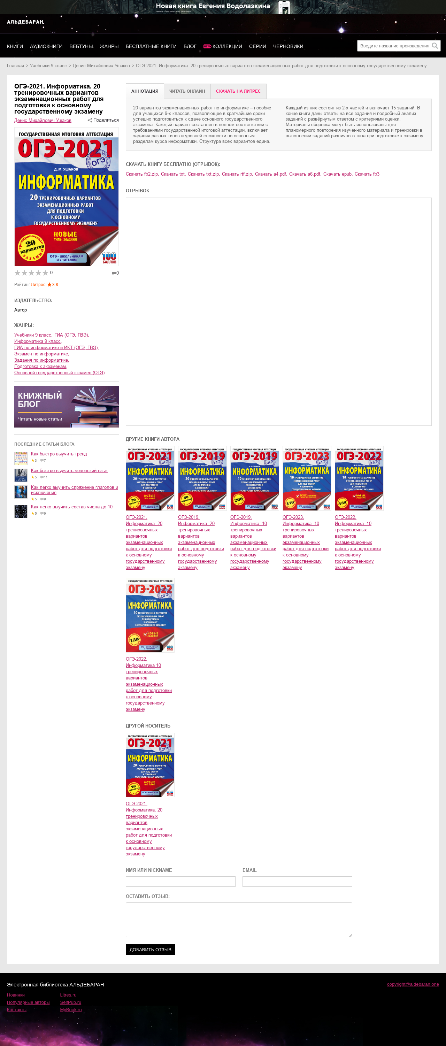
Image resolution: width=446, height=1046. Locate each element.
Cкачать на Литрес (238, 91)
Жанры (109, 46)
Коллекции (227, 46)
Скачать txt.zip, (204, 174)
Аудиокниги (46, 46)
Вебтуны (81, 46)
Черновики (288, 46)
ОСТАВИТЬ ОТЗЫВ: (148, 896)
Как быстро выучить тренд (59, 453)
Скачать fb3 (367, 174)
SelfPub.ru (71, 1002)
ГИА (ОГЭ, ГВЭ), (71, 335)
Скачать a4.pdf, (271, 174)
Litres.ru (68, 995)
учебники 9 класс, (33, 335)
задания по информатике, (41, 360)
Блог (190, 46)
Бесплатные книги (151, 46)
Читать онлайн (187, 91)
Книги (15, 46)
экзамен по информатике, (41, 353)
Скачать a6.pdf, (305, 174)
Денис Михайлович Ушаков (101, 65)
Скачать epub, (338, 174)
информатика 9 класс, (38, 341)
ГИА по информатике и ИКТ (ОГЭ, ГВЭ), (56, 347)
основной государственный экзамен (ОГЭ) (59, 372)
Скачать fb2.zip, (142, 174)
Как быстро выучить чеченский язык (69, 470)
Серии (257, 46)
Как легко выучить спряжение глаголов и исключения (74, 490)
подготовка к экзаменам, (40, 366)
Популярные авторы (28, 1002)
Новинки (16, 995)
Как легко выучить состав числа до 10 (72, 506)
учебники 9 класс (48, 65)
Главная (15, 65)
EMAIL (250, 870)
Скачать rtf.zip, (237, 174)
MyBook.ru (71, 1009)
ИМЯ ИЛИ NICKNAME (149, 870)
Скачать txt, (173, 174)
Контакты (16, 1009)
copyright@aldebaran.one (413, 984)
